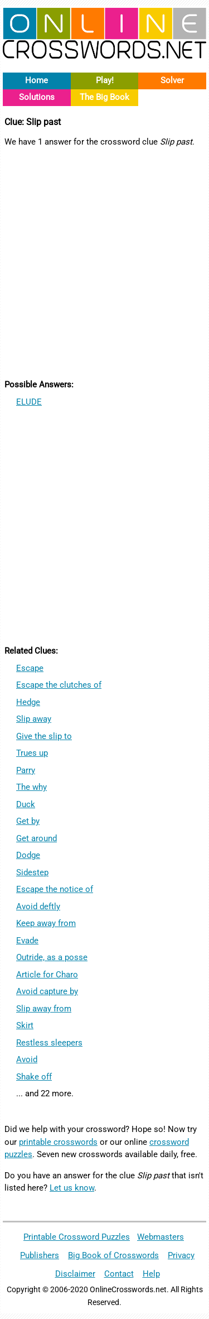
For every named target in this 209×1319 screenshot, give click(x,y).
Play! (105, 80)
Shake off (34, 1077)
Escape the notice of (54, 889)
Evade (27, 941)
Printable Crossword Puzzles (76, 1237)
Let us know (72, 1188)
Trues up (32, 753)
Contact (119, 1274)
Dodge (28, 855)
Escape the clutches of (58, 685)
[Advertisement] (104, 261)
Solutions (37, 97)
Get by (28, 821)
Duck (25, 804)
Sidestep (32, 872)
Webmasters (160, 1237)
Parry (25, 770)
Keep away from (46, 923)
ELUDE (29, 402)
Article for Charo (47, 975)
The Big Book (104, 97)
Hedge (28, 702)
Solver (172, 80)
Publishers (39, 1255)
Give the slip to (44, 736)
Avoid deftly (38, 906)
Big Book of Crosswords (113, 1255)
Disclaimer (75, 1274)
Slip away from (43, 1009)
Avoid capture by (47, 991)
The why (31, 787)
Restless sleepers (49, 1043)
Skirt (24, 1025)
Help (151, 1274)
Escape (29, 668)
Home (36, 80)
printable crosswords (58, 1142)
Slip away (33, 719)
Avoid (26, 1059)
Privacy (181, 1255)
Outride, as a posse (52, 957)
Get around (36, 838)
